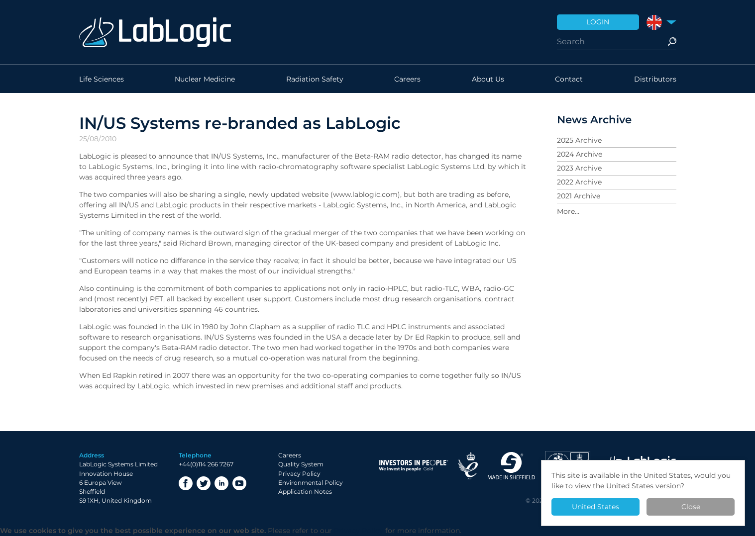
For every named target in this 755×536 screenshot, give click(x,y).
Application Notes (305, 491)
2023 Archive (579, 168)
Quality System (301, 464)
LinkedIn (221, 483)
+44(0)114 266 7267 (206, 464)
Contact (569, 79)
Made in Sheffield (512, 465)
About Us (488, 79)
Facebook (186, 483)
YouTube (239, 483)
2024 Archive (579, 154)
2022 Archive (579, 182)
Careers (407, 79)
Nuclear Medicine (205, 79)
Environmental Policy (310, 482)
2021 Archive (578, 195)
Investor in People (413, 465)
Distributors (655, 79)
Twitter (204, 483)
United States (595, 506)
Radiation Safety (314, 79)
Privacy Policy (299, 473)
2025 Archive (579, 140)
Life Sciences (101, 79)
